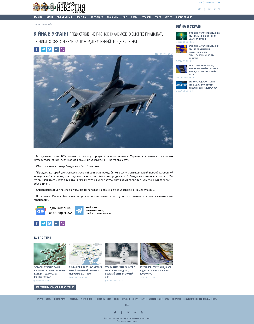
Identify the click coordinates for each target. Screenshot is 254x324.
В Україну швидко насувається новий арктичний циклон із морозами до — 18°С (85, 270)
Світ (124, 17)
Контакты (209, 2)
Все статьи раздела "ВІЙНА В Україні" (55, 287)
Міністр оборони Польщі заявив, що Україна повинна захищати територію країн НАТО (203, 70)
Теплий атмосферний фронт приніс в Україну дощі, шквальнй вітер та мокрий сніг (120, 272)
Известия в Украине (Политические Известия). (128, 318)
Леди (200, 2)
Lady (167, 299)
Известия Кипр (184, 17)
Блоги (49, 17)
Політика (81, 17)
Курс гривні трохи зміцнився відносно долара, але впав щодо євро (155, 270)
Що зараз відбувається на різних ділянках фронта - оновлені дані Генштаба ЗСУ (203, 84)
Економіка (112, 17)
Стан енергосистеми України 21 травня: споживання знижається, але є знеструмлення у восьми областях (204, 52)
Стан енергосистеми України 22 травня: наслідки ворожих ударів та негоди (204, 35)
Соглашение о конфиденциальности (200, 299)
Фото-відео (96, 17)
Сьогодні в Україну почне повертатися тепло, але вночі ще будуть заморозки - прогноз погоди (49, 272)
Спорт (158, 17)
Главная (38, 17)
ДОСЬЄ (134, 17)
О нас (218, 2)
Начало (40, 299)
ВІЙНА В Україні (64, 17)
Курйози (146, 17)
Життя (168, 17)
